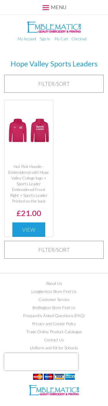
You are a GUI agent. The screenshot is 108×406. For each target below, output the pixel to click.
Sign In (45, 39)
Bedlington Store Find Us (54, 307)
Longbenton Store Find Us (54, 291)
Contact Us (54, 339)
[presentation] (41, 361)
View (28, 229)
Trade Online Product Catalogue (54, 331)
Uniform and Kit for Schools (54, 347)
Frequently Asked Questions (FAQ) (54, 315)
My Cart (61, 39)
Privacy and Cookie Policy (54, 323)
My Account (27, 39)
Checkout (79, 39)
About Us (54, 283)
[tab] (54, 84)
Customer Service (54, 299)
